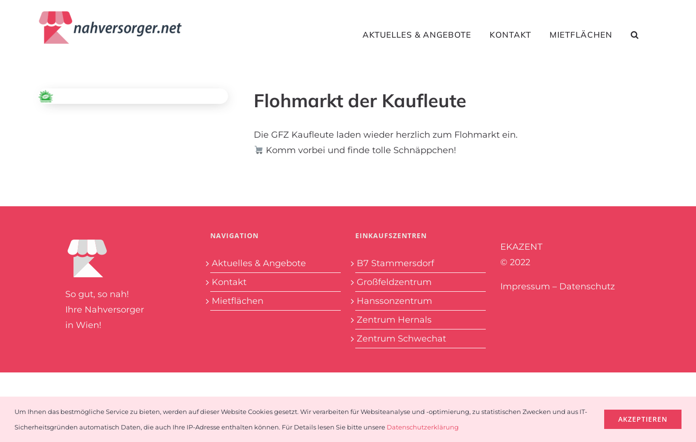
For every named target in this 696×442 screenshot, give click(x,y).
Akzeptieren (642, 419)
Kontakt (229, 282)
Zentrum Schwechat (401, 338)
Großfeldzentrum (394, 282)
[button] (635, 34)
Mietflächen (237, 301)
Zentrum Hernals (394, 319)
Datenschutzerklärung (423, 427)
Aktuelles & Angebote (259, 263)
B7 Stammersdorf (395, 263)
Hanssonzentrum (394, 301)
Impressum (525, 286)
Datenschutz (587, 286)
